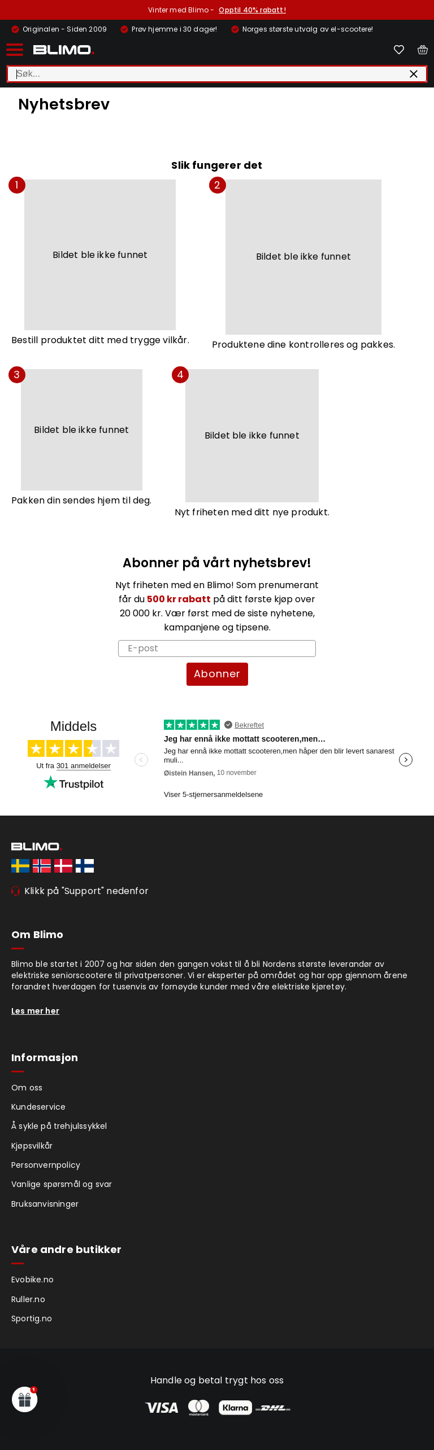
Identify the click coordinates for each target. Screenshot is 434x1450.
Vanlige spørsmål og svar (61, 1184)
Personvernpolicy (45, 1165)
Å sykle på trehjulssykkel (59, 1126)
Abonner (217, 674)
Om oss (26, 1087)
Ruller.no (28, 1299)
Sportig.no (31, 1318)
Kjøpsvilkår (32, 1145)
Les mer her (35, 1011)
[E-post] (217, 648)
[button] (25, 1399)
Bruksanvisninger (45, 1204)
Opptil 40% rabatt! (252, 10)
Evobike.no (32, 1279)
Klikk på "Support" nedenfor (86, 890)
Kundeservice (38, 1106)
